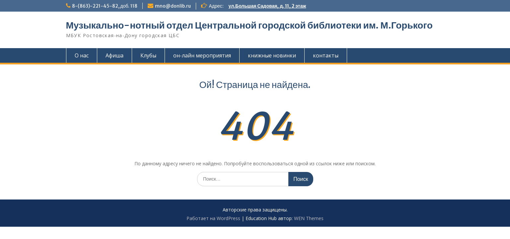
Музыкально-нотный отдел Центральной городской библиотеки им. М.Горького (249, 25)
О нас (82, 55)
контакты (325, 55)
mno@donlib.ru (173, 6)
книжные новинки (272, 55)
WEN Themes (309, 218)
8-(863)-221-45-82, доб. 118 (105, 6)
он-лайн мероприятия (202, 55)
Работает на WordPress (213, 218)
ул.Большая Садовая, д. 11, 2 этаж (267, 6)
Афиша (114, 55)
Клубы (148, 55)
